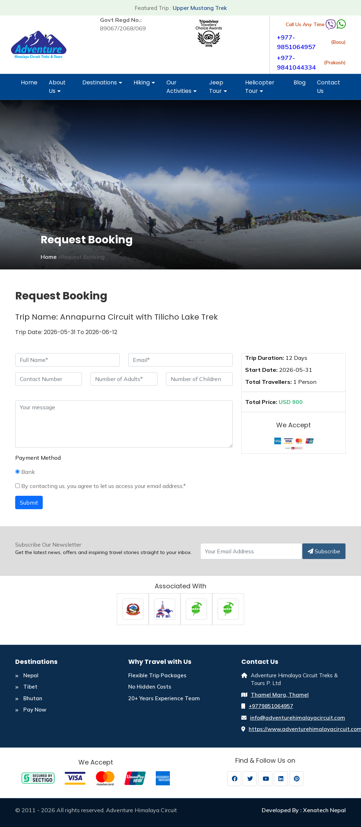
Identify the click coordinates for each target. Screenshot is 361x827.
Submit (29, 502)
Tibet (26, 686)
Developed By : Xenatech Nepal (304, 810)
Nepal (27, 675)
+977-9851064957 (296, 42)
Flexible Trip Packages (157, 675)
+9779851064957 (271, 706)
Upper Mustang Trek (200, 7)
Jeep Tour (218, 89)
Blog (300, 82)
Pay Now (30, 709)
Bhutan (28, 698)
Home (29, 82)
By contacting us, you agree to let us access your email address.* (100, 485)
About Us (57, 89)
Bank (25, 471)
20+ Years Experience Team (164, 698)
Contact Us (328, 86)
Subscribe (324, 551)
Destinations (102, 84)
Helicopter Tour (259, 89)
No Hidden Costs (149, 686)
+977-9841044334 (296, 62)
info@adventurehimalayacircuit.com (297, 717)
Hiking (144, 84)
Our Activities (181, 89)
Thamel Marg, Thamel (280, 694)
